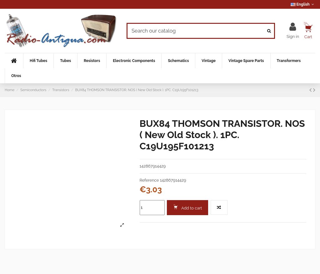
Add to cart (187, 207)
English (303, 4)
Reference (149, 180)
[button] (38, 60)
